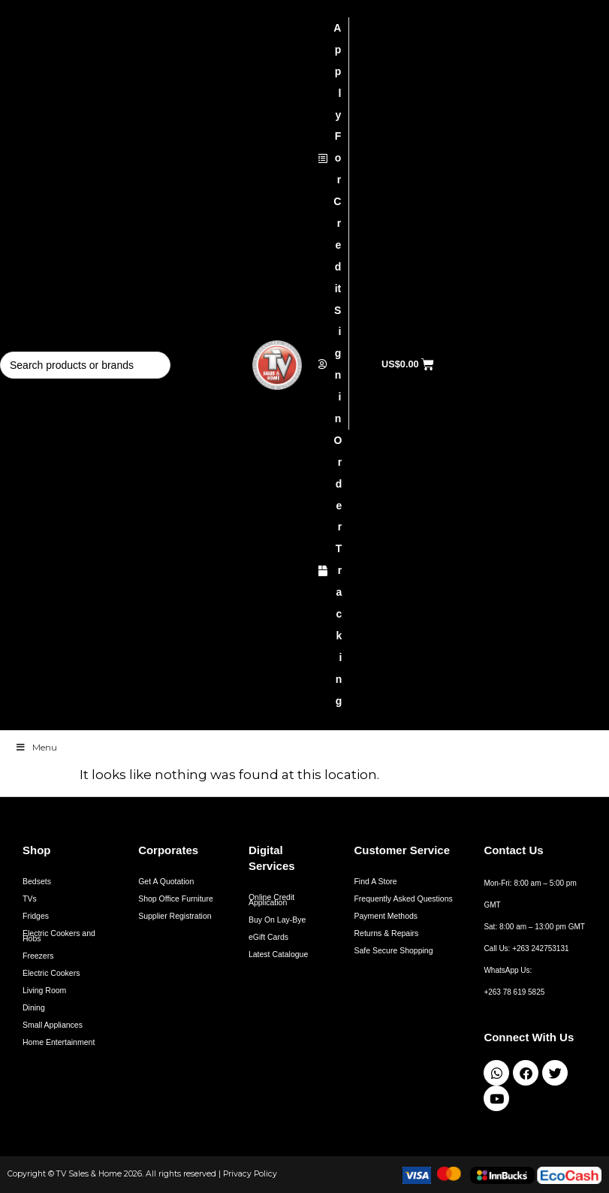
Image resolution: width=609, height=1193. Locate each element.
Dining (34, 1007)
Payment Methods (386, 915)
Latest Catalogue (278, 954)
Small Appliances (53, 1024)
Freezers (38, 955)
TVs (30, 898)
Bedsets (37, 881)
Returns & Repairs (386, 933)
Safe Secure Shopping (393, 950)
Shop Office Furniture (175, 898)
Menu (36, 747)
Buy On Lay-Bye (277, 919)
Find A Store (375, 881)
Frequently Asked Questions (403, 898)
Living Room (44, 990)
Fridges (36, 915)
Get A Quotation (166, 881)
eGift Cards (268, 936)
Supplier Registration (174, 915)
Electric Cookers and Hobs (59, 936)
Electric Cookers (51, 972)
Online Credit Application (271, 899)
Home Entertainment (59, 1042)
